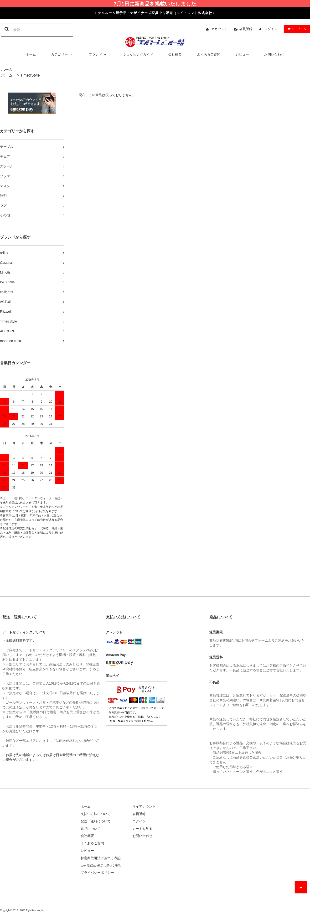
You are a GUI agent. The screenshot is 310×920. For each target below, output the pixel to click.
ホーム (31, 54)
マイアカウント (144, 806)
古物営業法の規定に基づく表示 (101, 865)
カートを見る (142, 829)
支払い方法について (96, 814)
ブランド (98, 54)
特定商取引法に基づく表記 (101, 858)
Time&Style (30, 75)
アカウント (219, 29)
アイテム (295, 29)
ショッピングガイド (138, 54)
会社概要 (175, 54)
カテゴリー (62, 54)
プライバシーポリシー (97, 872)
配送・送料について (96, 821)
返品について (91, 829)
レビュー (242, 54)
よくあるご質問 (208, 54)
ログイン (271, 29)
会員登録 (246, 29)
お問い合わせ (274, 54)
